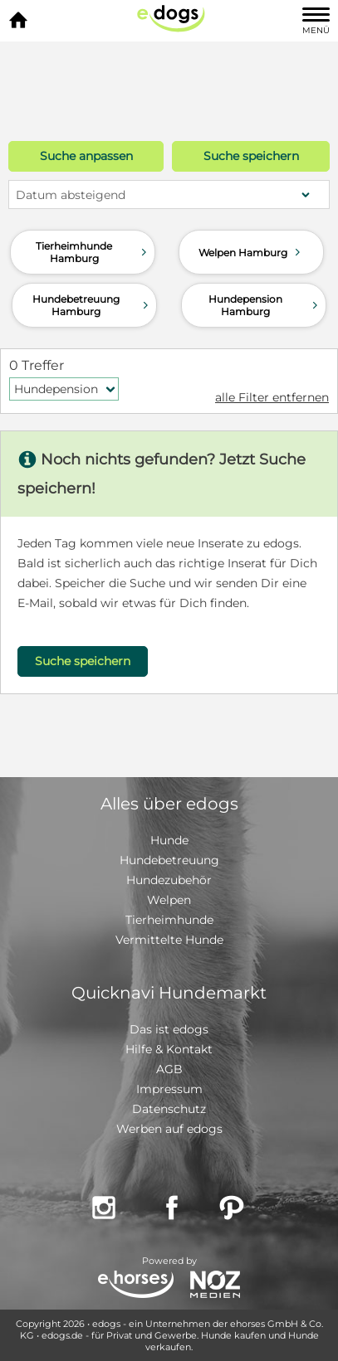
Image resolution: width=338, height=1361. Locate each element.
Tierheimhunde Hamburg (92, 252)
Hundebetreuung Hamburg (92, 305)
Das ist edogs (169, 1029)
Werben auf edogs (169, 1128)
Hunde (169, 840)
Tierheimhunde (169, 919)
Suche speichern (251, 155)
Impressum (169, 1089)
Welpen (169, 899)
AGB (169, 1069)
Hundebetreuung (169, 860)
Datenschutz (169, 1108)
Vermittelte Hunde (169, 939)
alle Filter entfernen (272, 397)
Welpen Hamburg (251, 252)
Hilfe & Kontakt (169, 1049)
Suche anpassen (86, 155)
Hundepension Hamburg (264, 305)
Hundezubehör (169, 879)
